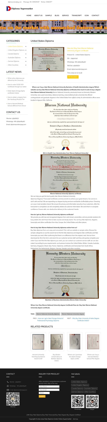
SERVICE (65, 15)
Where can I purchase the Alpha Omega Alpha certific (75, 357)
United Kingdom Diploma (16, 50)
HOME (29, 15)
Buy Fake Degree (60, 415)
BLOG (57, 15)
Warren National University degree (73, 314)
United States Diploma (15, 46)
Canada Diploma (13, 54)
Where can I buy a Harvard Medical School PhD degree (93, 357)
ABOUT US (38, 15)
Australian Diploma (14, 57)
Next (61, 59)
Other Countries (13, 65)
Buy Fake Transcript (48, 415)
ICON (87, 15)
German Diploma (13, 61)
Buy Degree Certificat (73, 415)
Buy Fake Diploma (36, 415)
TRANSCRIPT (77, 15)
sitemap (75, 419)
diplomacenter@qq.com (15, 2)
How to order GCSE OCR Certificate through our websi (17, 86)
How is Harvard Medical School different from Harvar (17, 105)
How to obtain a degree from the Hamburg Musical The (17, 98)
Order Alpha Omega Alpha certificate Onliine (16, 92)
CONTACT (95, 15)
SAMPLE (48, 15)
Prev (34, 59)
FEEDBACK (72, 77)
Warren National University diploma (47, 314)
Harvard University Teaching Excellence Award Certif (38, 357)
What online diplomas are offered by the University (16, 79)
